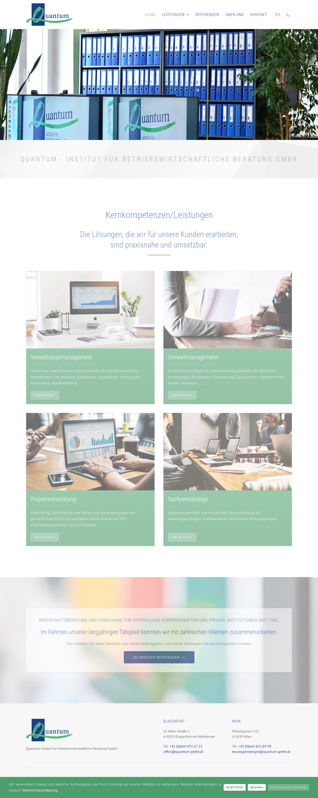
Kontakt (258, 14)
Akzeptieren (234, 787)
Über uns (235, 14)
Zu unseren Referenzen (159, 657)
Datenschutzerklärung (39, 790)
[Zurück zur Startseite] (49, 14)
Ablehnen (256, 787)
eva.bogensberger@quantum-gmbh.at (261, 755)
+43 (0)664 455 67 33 (185, 750)
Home (150, 14)
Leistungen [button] (175, 14)
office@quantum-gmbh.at (183, 755)
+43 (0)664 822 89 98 (254, 750)
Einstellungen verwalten (288, 787)
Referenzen (207, 14)
